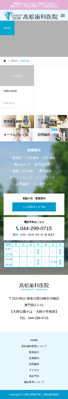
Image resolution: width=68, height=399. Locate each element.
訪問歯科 (34, 364)
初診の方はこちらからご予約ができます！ (35, 3)
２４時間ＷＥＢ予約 (34, 206)
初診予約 (34, 376)
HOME (34, 340)
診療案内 (34, 358)
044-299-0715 (51, 6)
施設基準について (34, 382)
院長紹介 (34, 352)
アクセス (34, 370)
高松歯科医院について (34, 346)
